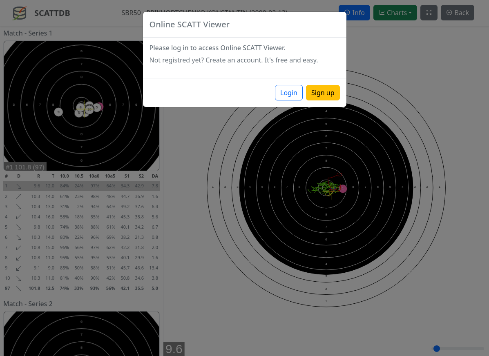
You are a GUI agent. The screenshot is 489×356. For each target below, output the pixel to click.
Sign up (323, 92)
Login (288, 92)
